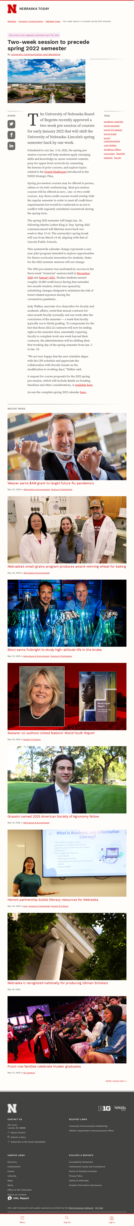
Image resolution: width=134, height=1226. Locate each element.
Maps (10, 1180)
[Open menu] (22, 1220)
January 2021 (47, 278)
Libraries (12, 1176)
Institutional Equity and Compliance (87, 1166)
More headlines (115, 1081)
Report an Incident (18, 1197)
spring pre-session (113, 130)
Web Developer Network (81, 1208)
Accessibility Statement (81, 1162)
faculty (117, 157)
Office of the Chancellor (20, 1189)
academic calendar (113, 121)
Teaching (120, 153)
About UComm (18, 1132)
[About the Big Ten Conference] (104, 1108)
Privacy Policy (76, 1176)
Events (11, 1171)
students (108, 157)
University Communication (31, 21)
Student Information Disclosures (85, 1185)
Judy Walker (110, 145)
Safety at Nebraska (79, 1180)
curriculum (109, 153)
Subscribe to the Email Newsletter (28, 1141)
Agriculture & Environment (37, 489)
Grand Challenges (55, 172)
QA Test (99, 1208)
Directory (12, 1162)
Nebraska (12, 21)
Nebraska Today (34, 9)
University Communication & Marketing (88, 1126)
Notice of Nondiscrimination (83, 1171)
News (10, 1185)
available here (84, 385)
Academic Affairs (112, 149)
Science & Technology (61, 489)
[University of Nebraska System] (120, 1108)
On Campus (29, 1072)
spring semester (112, 125)
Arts (25, 906)
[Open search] (67, 1220)
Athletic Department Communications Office (91, 1130)
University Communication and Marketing (35, 54)
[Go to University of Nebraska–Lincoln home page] (12, 8)
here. (83, 392)
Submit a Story (18, 1137)
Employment (14, 1166)
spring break (110, 134)
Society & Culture (32, 739)
